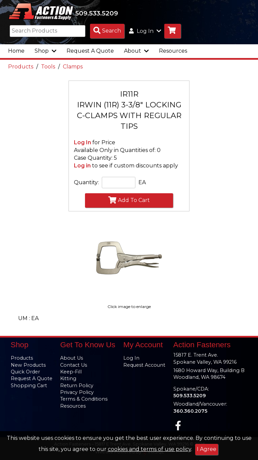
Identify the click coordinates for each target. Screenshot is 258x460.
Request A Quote (90, 51)
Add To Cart (129, 200)
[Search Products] (107, 31)
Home (16, 51)
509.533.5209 (98, 13)
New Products (28, 365)
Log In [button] (145, 31)
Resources (173, 51)
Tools (48, 67)
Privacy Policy (77, 392)
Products (20, 67)
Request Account (144, 365)
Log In (82, 143)
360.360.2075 (190, 411)
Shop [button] (45, 51)
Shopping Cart (29, 385)
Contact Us (73, 365)
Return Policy (76, 385)
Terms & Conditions (84, 399)
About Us (71, 358)
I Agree (206, 449)
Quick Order (25, 372)
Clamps (73, 67)
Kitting (68, 378)
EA (142, 183)
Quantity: (86, 183)
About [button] (136, 51)
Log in (82, 166)
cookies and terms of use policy (149, 449)
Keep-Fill (71, 372)
